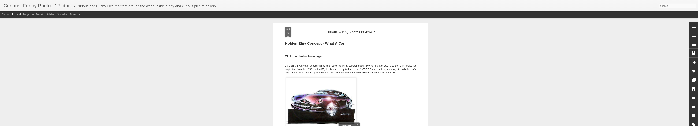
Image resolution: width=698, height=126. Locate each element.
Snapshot (62, 14)
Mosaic (40, 14)
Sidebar (50, 14)
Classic (6, 14)
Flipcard (16, 14)
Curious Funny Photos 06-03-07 (350, 32)
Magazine (28, 14)
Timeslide (75, 14)
